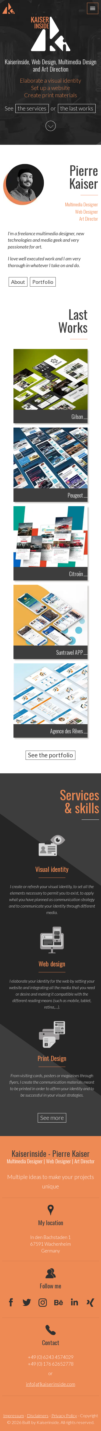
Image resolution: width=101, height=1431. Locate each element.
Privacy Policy (64, 1415)
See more (52, 1117)
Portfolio (42, 282)
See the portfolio (50, 755)
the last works (76, 108)
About (18, 282)
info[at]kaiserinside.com (50, 1384)
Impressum (13, 1415)
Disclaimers (37, 1415)
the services (32, 108)
